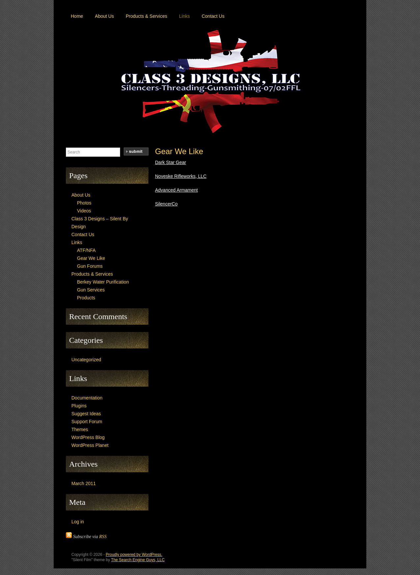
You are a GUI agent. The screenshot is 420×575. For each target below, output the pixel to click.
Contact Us (213, 16)
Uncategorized (86, 359)
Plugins (79, 405)
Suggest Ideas (86, 413)
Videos (84, 210)
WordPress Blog (88, 437)
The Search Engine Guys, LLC (138, 560)
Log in (77, 521)
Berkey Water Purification (103, 282)
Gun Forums (90, 266)
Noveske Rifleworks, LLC (180, 176)
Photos (84, 202)
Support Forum (86, 421)
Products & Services (146, 16)
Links (184, 16)
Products (86, 297)
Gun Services (91, 289)
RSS (103, 536)
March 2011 (83, 483)
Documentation (86, 397)
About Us (104, 16)
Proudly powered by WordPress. (134, 554)
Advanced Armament (176, 190)
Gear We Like (179, 151)
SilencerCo (166, 203)
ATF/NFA (86, 250)
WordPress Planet (90, 445)
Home (77, 16)
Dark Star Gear (170, 162)
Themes (79, 429)
